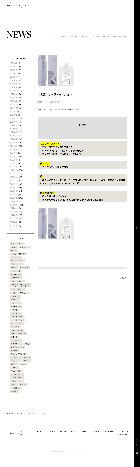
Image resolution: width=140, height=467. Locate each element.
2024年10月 (14, 122)
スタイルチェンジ (17, 289)
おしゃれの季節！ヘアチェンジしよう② (20, 285)
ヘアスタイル (16, 388)
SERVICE (51, 432)
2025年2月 (14, 108)
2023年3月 (14, 188)
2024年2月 (14, 150)
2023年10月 (14, 163)
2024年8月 (14, 129)
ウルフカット (16, 344)
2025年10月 (14, 80)
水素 (13, 247)
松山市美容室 (16, 274)
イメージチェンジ (17, 320)
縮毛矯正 (14, 391)
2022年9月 (14, 208)
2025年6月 (14, 94)
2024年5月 (14, 139)
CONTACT (123, 432)
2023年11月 (14, 160)
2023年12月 (14, 157)
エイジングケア (16, 330)
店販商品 (14, 367)
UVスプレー (15, 361)
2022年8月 (14, 212)
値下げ (13, 364)
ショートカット (16, 316)
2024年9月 (14, 125)
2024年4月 (14, 143)
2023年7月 (14, 174)
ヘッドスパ (15, 327)
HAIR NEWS (123, 36)
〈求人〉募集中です (18, 254)
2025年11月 (14, 77)
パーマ (13, 384)
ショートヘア (16, 313)
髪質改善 (14, 350)
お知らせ (63, 36)
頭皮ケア (14, 337)
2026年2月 (14, 70)
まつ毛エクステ (16, 374)
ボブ (13, 293)
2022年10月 (14, 205)
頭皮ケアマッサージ (18, 333)
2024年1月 (14, 153)
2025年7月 (14, 91)
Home (11, 413)
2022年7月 (14, 215)
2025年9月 (14, 84)
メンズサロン (16, 257)
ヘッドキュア (16, 340)
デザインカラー (16, 264)
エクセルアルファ (17, 281)
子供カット (15, 296)
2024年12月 (14, 115)
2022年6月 (14, 219)
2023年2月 (14, 191)
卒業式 (13, 267)
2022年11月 (14, 201)
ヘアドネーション (17, 261)
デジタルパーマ (16, 381)
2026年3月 (14, 67)
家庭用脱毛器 (16, 306)
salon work (15, 299)
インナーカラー (16, 378)
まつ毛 (13, 357)
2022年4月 (14, 226)
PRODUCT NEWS (109, 36)
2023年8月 (14, 170)
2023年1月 (14, 195)
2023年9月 (14, 167)
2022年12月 (14, 198)
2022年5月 (14, 222)
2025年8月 (14, 87)
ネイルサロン (16, 371)
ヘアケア (23, 384)
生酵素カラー (16, 278)
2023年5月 (14, 181)
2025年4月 (14, 101)
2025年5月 (14, 98)
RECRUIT (96, 432)
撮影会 (27, 344)
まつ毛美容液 (25, 357)
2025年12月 (14, 74)
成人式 (13, 250)
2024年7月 (14, 132)
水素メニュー (25, 247)
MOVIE (85, 432)
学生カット (24, 293)
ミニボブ (14, 310)
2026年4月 (14, 63)
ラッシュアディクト (18, 354)
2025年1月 (14, 112)
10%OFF (23, 364)
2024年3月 (14, 146)
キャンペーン (16, 271)
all (56, 36)
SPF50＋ (26, 361)
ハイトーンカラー (17, 244)
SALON (63, 432)
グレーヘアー (16, 303)
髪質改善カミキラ (17, 347)
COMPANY (109, 432)
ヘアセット (24, 267)
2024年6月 (14, 136)
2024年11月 (14, 118)
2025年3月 (14, 105)
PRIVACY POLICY (122, 435)
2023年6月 (14, 177)
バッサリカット (16, 323)
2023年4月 (14, 184)
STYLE (73, 432)
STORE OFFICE (74, 36)
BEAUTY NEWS (95, 36)
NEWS (84, 36)
